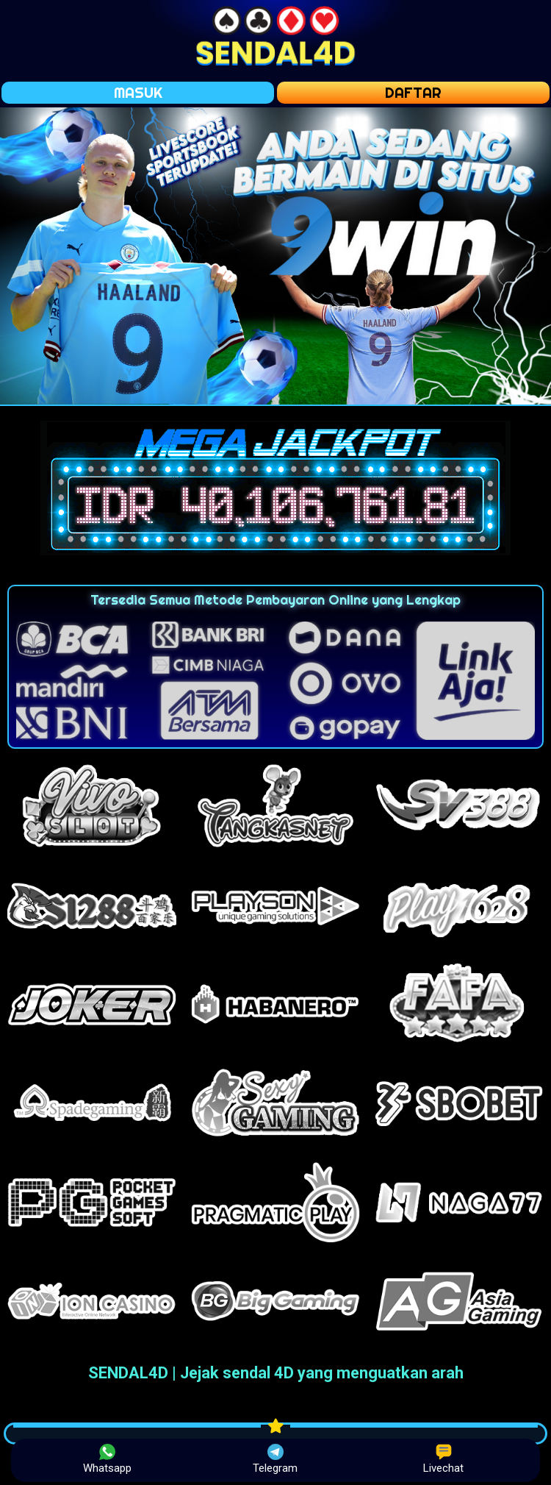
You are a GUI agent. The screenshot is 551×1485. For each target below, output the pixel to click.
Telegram (275, 1459)
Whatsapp (107, 1459)
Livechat (443, 1459)
